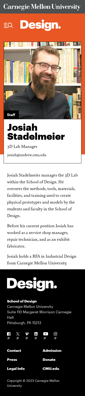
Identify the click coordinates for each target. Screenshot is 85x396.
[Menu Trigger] (8, 25)
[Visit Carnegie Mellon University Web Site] (43, 8)
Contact (14, 350)
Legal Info (16, 368)
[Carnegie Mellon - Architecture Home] (40, 25)
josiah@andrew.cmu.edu (26, 154)
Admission (52, 350)
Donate (49, 359)
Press (12, 359)
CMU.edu (51, 368)
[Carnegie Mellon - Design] (32, 285)
